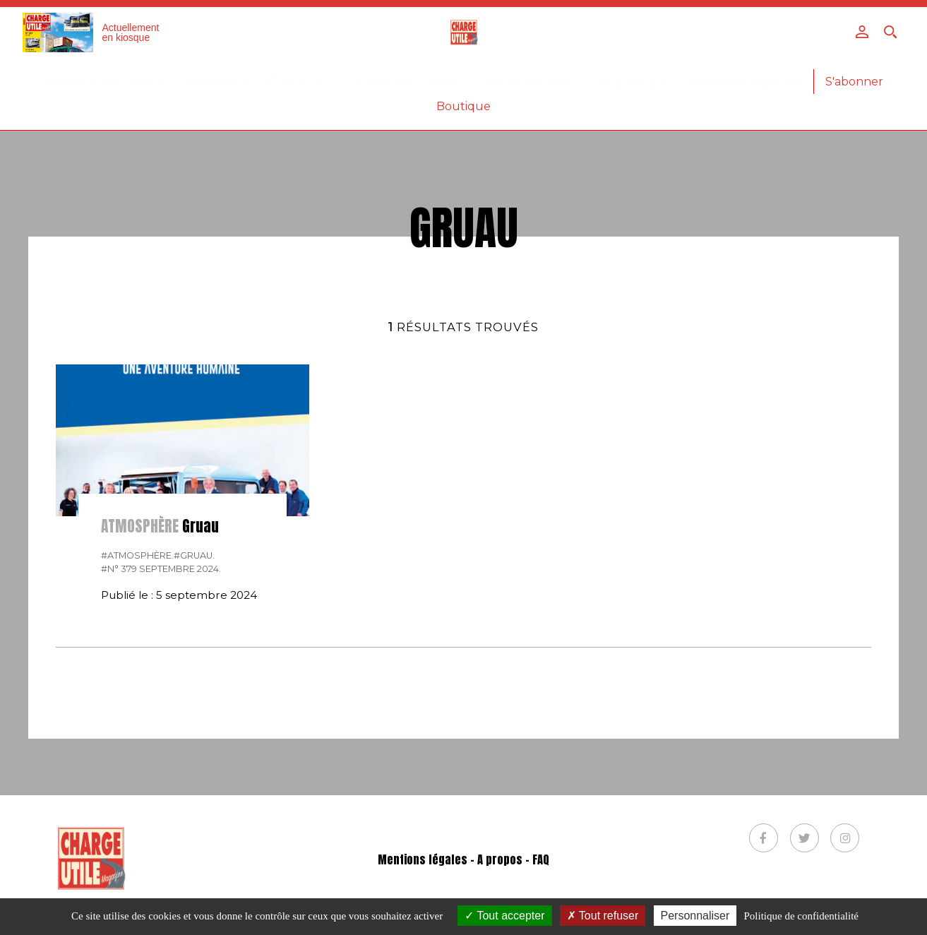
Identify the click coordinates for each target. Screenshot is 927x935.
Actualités (216, 81)
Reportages (632, 81)
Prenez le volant (526, 81)
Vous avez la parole (744, 81)
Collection (298, 81)
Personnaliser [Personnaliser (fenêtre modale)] (695, 916)
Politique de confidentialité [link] (801, 916)
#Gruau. (194, 555)
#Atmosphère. (137, 555)
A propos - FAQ (513, 859)
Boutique (463, 106)
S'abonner (854, 81)
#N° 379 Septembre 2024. (161, 569)
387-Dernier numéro (103, 81)
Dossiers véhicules (403, 81)
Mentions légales (422, 859)
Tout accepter (504, 916)
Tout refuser (603, 916)
